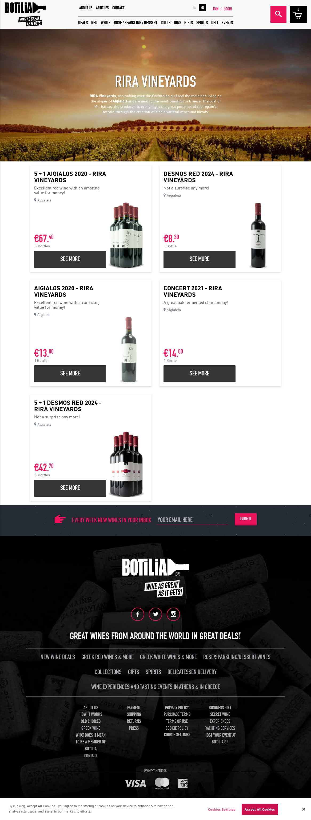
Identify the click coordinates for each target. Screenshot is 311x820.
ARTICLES (102, 8)
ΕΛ (194, 8)
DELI (214, 23)
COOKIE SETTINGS (177, 735)
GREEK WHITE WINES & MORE (168, 657)
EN (202, 8)
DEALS (83, 23)
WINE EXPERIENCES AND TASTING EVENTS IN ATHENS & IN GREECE (155, 687)
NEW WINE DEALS (58, 657)
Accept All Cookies (260, 811)
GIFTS (188, 23)
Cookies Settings (221, 811)
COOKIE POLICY (177, 728)
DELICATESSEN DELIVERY (192, 672)
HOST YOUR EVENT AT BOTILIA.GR (220, 738)
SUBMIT (246, 518)
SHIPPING (134, 714)
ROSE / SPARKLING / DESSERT (135, 23)
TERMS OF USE (177, 721)
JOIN (215, 9)
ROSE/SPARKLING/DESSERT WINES (236, 657)
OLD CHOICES (91, 721)
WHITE (105, 23)
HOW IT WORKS (90, 714)
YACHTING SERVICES (220, 728)
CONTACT (118, 8)
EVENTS (227, 23)
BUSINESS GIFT (220, 708)
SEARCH (278, 14)
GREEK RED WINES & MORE (107, 657)
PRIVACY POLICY (177, 708)
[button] (155, 117)
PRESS (134, 728)
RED (94, 23)
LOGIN (228, 9)
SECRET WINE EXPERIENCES (220, 718)
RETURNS (134, 721)
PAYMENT (134, 708)
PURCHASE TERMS (177, 714)
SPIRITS (202, 23)
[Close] (303, 811)
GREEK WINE (90, 728)
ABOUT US (86, 8)
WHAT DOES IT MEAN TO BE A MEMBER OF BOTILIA (91, 742)
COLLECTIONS (171, 23)
